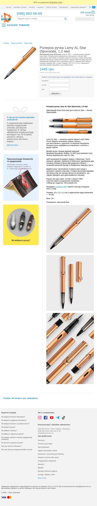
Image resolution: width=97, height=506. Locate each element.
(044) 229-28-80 (53, 486)
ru (90, 7)
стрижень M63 (61, 187)
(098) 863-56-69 (29, 13)
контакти (32, 7)
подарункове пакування (78, 7)
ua (94, 7)
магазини (40, 7)
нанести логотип (51, 7)
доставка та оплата (20, 7)
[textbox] (40, 18)
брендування (63, 7)
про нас (8, 7)
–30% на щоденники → (48, 2)
